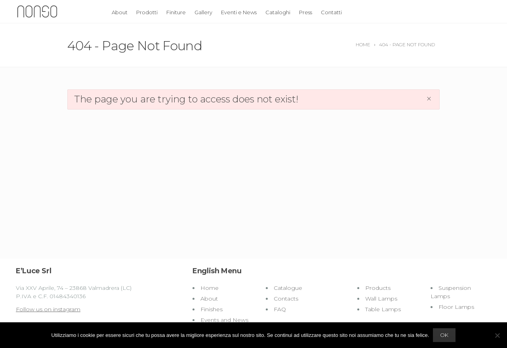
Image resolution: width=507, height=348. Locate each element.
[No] (497, 335)
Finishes (211, 309)
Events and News (224, 319)
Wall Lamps (381, 298)
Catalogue (288, 287)
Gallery (203, 12)
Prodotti (147, 12)
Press (305, 12)
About (120, 12)
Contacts (286, 298)
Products (378, 287)
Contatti (331, 12)
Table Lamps (383, 309)
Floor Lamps (456, 306)
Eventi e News (239, 12)
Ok (444, 335)
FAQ (280, 309)
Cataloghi (277, 12)
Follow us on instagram (48, 309)
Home (209, 287)
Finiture (176, 12)
